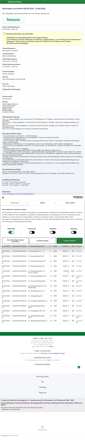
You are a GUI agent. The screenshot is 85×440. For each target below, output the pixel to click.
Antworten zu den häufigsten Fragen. (53, 353)
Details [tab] (42, 203)
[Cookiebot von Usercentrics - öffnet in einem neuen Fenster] (74, 197)
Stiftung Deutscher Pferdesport (62, 403)
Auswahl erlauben (42, 240)
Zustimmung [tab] (14, 203)
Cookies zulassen (70, 240)
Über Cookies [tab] (70, 203)
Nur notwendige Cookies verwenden (15, 240)
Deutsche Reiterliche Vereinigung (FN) (28, 403)
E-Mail (51, 346)
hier (48, 360)
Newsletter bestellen (42, 364)
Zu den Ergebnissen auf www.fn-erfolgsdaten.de (18, 194)
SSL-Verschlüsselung (31, 407)
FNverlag (47, 403)
